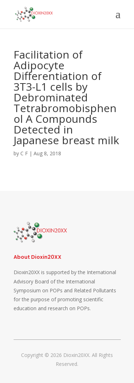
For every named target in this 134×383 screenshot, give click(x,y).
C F (24, 153)
